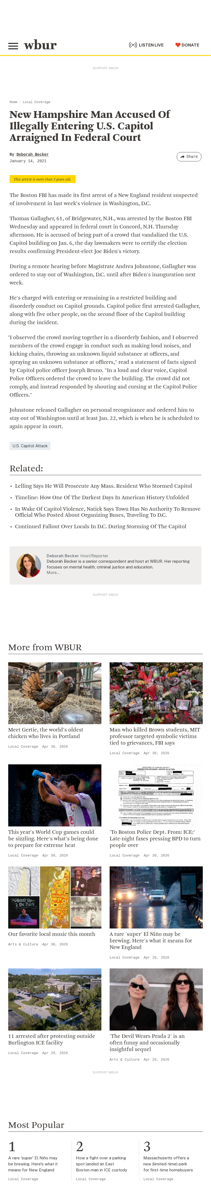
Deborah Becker (32, 154)
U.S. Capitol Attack (30, 445)
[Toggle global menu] (13, 46)
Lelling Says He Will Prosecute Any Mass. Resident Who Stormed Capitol (103, 486)
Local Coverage (36, 102)
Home (14, 102)
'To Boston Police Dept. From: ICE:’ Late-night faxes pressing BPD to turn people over (155, 839)
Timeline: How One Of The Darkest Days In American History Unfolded (102, 498)
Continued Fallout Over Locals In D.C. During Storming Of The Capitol (100, 527)
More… (53, 572)
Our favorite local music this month (51, 934)
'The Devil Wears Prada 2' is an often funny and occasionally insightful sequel (147, 1043)
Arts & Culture (23, 944)
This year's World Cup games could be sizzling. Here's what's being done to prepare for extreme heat (53, 839)
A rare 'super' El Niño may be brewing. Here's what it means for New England (151, 941)
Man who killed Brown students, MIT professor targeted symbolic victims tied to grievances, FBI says (155, 736)
